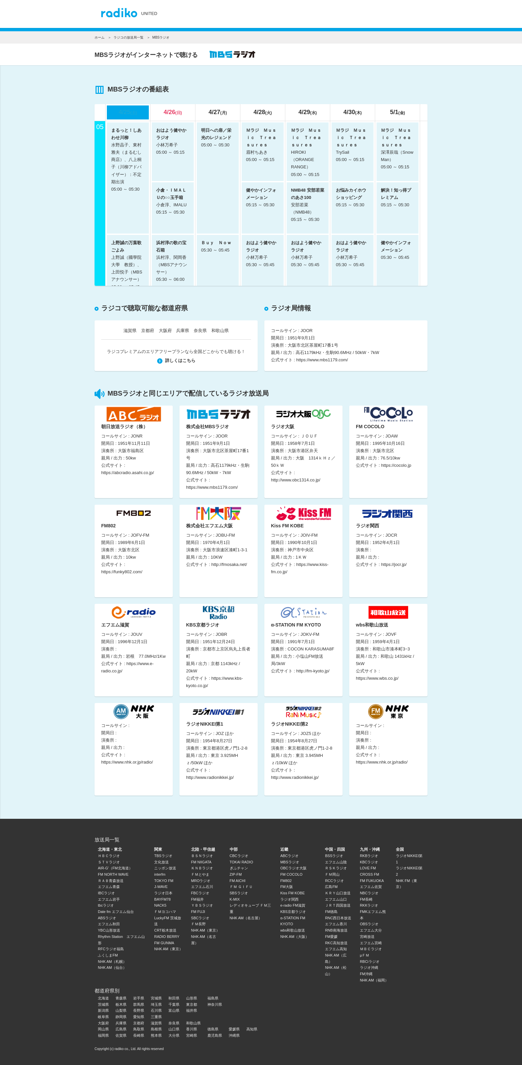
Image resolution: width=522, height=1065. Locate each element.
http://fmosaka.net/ (229, 564)
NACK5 (160, 905)
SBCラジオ (200, 918)
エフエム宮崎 (371, 943)
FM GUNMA (164, 943)
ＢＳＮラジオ (202, 856)
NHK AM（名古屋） (246, 918)
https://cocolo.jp (396, 465)
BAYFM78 (162, 899)
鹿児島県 (214, 1035)
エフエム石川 (202, 887)
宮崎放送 (367, 937)
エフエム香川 (336, 924)
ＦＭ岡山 (332, 874)
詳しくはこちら (176, 360)
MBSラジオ (289, 862)
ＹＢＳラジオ (202, 905)
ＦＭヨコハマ (165, 912)
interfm (159, 874)
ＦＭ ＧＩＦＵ (241, 887)
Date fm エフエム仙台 (116, 912)
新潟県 (103, 1010)
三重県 (156, 1017)
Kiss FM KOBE (292, 893)
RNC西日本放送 (338, 918)
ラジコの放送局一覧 (128, 37)
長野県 (138, 1010)
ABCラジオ (289, 856)
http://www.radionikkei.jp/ (210, 777)
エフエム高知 (336, 949)
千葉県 (173, 1004)
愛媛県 (234, 1029)
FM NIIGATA (201, 862)
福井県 (191, 1010)
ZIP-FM (236, 874)
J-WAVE (160, 887)
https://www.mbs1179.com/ (322, 359)
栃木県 (121, 1004)
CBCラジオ (239, 856)
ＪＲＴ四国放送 (338, 905)
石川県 (156, 1010)
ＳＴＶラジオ (109, 862)
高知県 (251, 1029)
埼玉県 (156, 1004)
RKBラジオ (369, 856)
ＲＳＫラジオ (336, 868)
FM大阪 (286, 887)
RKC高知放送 (336, 943)
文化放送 (161, 862)
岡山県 (103, 1029)
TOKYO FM (163, 881)
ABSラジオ (107, 918)
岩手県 (138, 998)
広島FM (331, 887)
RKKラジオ (369, 905)
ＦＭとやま (200, 874)
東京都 (191, 1004)
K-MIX (235, 899)
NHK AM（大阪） (294, 937)
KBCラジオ (369, 862)
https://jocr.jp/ (394, 564)
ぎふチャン (239, 868)
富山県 (173, 1010)
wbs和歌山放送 (292, 930)
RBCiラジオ (370, 962)
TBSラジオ (163, 856)
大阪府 (165, 330)
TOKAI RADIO (241, 862)
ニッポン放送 (165, 868)
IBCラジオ (106, 893)
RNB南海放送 (336, 930)
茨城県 (103, 1004)
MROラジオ (201, 881)
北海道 (103, 998)
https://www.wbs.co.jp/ (377, 678)
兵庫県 (182, 330)
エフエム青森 (109, 887)
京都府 (147, 330)
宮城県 (156, 998)
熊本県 (156, 1035)
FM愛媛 (331, 937)
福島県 (212, 998)
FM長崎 (366, 899)
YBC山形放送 (109, 930)
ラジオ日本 (163, 893)
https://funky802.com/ (121, 571)
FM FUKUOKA (372, 881)
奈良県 (200, 330)
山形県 (191, 998)
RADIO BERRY (166, 937)
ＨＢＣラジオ (109, 856)
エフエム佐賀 (371, 887)
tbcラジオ (106, 905)
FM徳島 (331, 912)
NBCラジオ (369, 893)
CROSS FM (369, 874)
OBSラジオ (369, 924)
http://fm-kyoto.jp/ (313, 670)
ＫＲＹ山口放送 (338, 893)
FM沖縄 (366, 974)
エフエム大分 (371, 930)
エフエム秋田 (109, 924)
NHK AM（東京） (168, 949)
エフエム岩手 (109, 899)
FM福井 (197, 899)
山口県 (173, 1029)
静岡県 (121, 1017)
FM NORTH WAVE (113, 874)
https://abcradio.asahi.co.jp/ (127, 472)
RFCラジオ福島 (111, 949)
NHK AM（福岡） (374, 980)
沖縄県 (234, 1035)
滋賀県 (130, 330)
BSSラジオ (334, 856)
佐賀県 (121, 1035)
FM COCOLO (291, 874)
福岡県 (103, 1035)
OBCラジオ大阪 (293, 868)
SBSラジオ (239, 893)
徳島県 (212, 1029)
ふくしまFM (108, 955)
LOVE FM (368, 868)
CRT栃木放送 (165, 930)
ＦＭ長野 (198, 924)
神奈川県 (214, 1004)
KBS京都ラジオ (293, 912)
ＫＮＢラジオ (202, 868)
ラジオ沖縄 (369, 968)
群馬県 (138, 1004)
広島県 (121, 1029)
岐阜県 (103, 1017)
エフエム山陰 (336, 862)
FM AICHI (238, 881)
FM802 (286, 881)
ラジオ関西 (289, 899)
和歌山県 (220, 330)
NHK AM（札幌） (112, 962)
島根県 (156, 1029)
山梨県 (121, 1010)
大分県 (173, 1035)
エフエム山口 (336, 899)
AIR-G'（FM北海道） (115, 868)
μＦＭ (364, 955)
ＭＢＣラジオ (371, 949)
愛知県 (138, 1017)
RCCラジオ (334, 881)
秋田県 (173, 998)
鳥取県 (138, 1029)
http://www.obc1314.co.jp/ (295, 479)
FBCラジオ (200, 893)
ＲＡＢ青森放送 (111, 881)
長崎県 (138, 1035)
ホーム (100, 37)
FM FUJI (198, 912)
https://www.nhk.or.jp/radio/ (127, 762)
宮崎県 (191, 1035)
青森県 (121, 998)
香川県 (191, 1029)
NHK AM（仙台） (112, 968)
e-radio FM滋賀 (292, 905)
